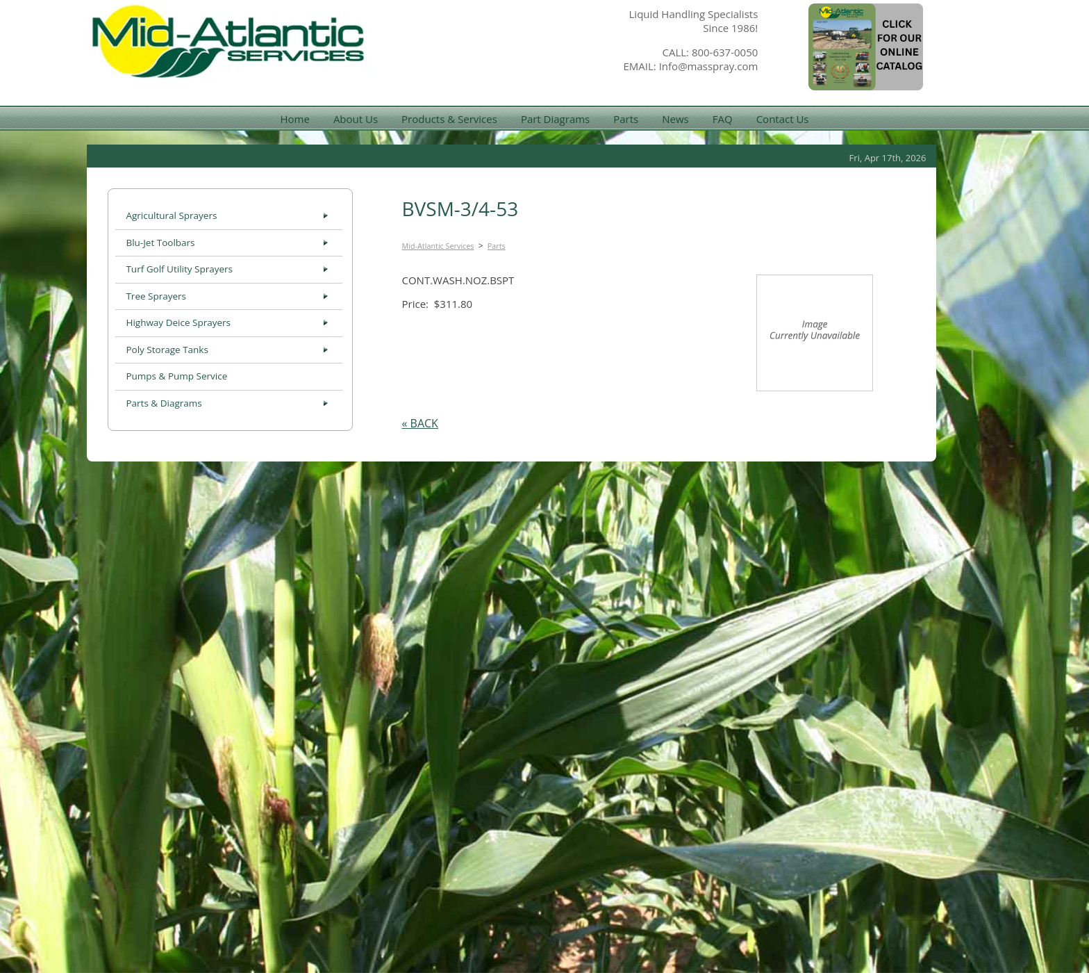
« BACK (420, 423)
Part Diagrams (555, 119)
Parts (625, 119)
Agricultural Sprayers (171, 215)
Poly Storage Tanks (167, 349)
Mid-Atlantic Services (438, 245)
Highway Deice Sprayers (178, 322)
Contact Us (782, 119)
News (675, 119)
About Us (355, 119)
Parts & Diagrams (163, 403)
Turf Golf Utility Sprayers (179, 269)
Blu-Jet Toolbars (160, 242)
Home (294, 119)
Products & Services (449, 119)
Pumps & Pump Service (176, 376)
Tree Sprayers (156, 296)
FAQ (723, 119)
